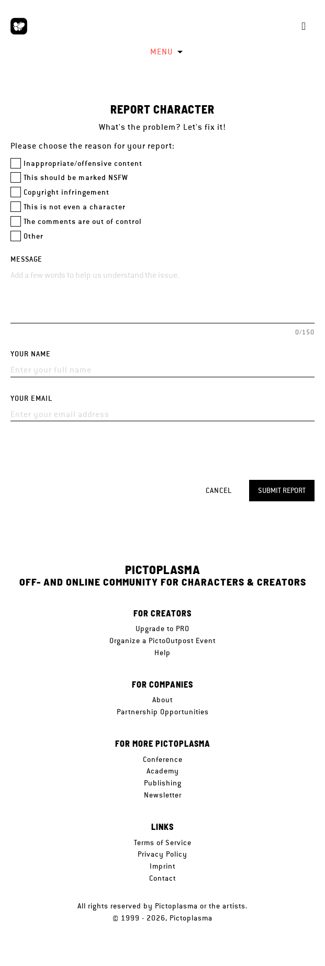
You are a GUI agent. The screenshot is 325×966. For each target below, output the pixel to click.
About (162, 699)
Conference (163, 759)
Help (162, 652)
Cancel (219, 490)
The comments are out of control (83, 221)
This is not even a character (75, 207)
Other (33, 236)
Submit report (282, 490)
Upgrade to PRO (162, 628)
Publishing (163, 783)
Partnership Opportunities (163, 711)
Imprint (162, 866)
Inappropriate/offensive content (83, 163)
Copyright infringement (66, 192)
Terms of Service (163, 842)
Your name (30, 354)
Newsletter (163, 795)
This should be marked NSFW (76, 177)
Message (26, 259)
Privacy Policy (162, 854)
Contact (162, 878)
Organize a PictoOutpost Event (162, 640)
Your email (31, 398)
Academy (163, 771)
